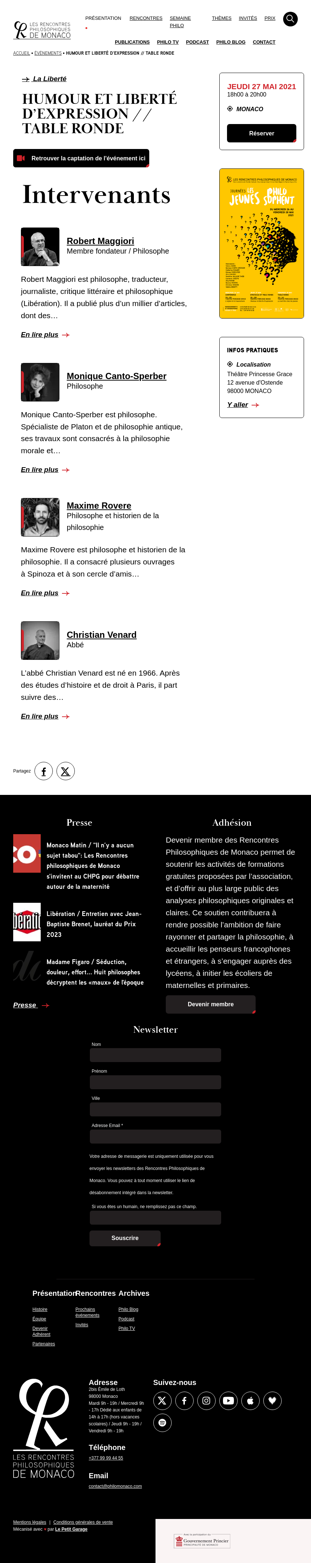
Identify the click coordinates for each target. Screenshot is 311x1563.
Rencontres (145, 18)
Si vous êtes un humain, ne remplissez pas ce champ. (144, 1206)
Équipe (39, 1319)
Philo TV (168, 42)
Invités (248, 18)
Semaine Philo (180, 21)
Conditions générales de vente (83, 1522)
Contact (264, 42)
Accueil (21, 53)
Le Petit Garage (71, 1529)
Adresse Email (107, 1125)
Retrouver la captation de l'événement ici (89, 158)
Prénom (99, 1071)
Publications (132, 42)
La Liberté (44, 79)
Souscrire (125, 1238)
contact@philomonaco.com (115, 1486)
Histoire (40, 1309)
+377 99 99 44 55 (106, 1458)
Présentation (103, 18)
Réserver (261, 133)
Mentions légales (29, 1522)
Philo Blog (231, 42)
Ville (96, 1098)
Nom (96, 1044)
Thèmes (221, 18)
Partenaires (44, 1343)
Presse (25, 1005)
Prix (269, 18)
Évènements (48, 53)
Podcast (197, 42)
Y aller (237, 404)
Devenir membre (211, 1004)
